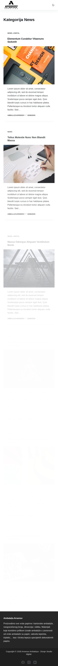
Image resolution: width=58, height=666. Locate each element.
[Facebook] (23, 662)
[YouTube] (35, 662)
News (9, 33)
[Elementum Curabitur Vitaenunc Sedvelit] (29, 65)
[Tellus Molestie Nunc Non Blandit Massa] (29, 165)
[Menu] (53, 5)
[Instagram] (29, 662)
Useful (16, 33)
